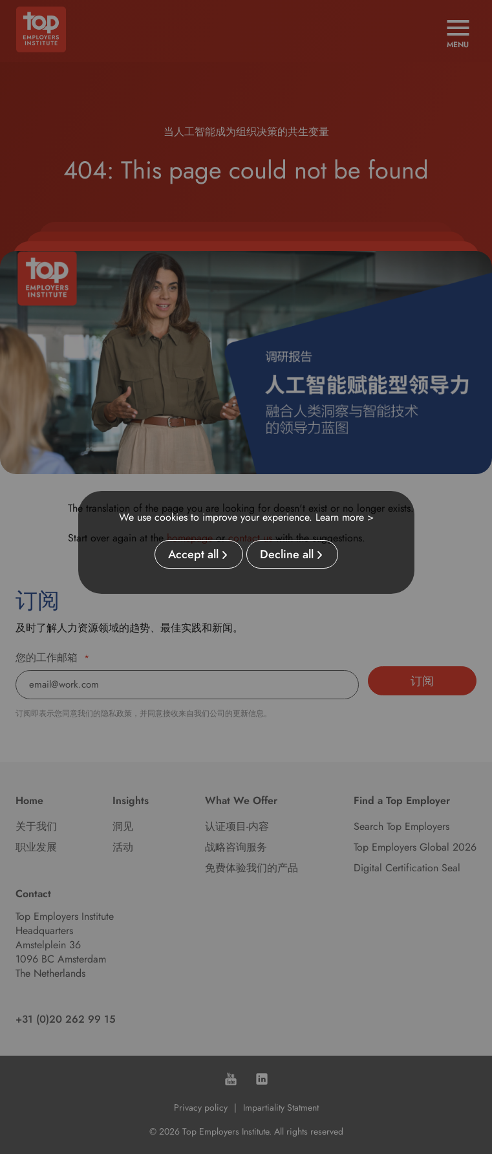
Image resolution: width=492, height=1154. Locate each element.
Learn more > (345, 517)
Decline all (287, 554)
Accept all (193, 554)
